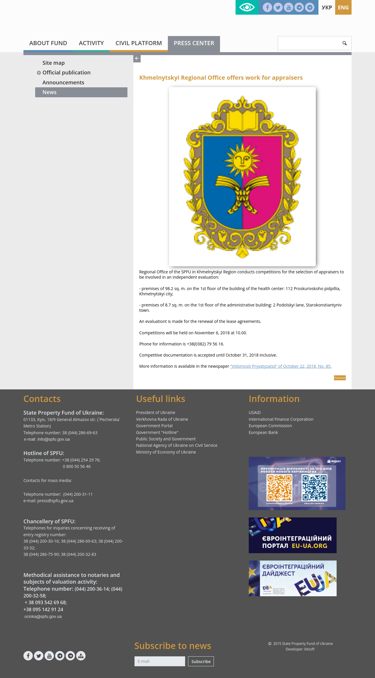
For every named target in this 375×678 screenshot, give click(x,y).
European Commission (270, 425)
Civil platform (138, 43)
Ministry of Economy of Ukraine (166, 452)
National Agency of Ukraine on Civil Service (177, 445)
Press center (194, 43)
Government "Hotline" (157, 432)
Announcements (63, 82)
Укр (327, 7)
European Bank (263, 432)
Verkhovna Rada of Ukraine (162, 419)
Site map (53, 62)
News (49, 92)
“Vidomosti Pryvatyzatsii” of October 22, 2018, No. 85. (281, 366)
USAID (255, 412)
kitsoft (309, 649)
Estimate (340, 378)
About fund (48, 43)
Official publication (63, 72)
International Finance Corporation (281, 419)
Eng (343, 7)
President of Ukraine (155, 412)
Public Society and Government (166, 439)
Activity (91, 43)
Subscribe (201, 661)
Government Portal (154, 425)
